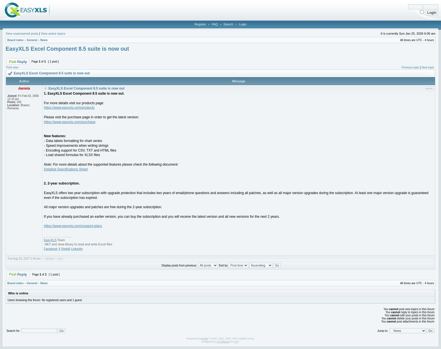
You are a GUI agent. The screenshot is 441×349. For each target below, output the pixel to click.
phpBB (204, 338)
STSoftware (223, 341)
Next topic (428, 67)
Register (200, 24)
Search (228, 24)
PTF (236, 341)
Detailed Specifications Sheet (66, 169)
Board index (15, 40)
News (44, 40)
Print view (12, 67)
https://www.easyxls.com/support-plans (73, 226)
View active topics (53, 33)
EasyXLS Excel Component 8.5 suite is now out (67, 49)
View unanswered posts (22, 33)
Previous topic (410, 67)
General (32, 40)
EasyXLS (50, 240)
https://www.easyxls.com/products (69, 108)
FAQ (215, 24)
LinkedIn (77, 248)
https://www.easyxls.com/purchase (69, 122)
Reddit (65, 248)
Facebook (50, 248)
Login (242, 24)
